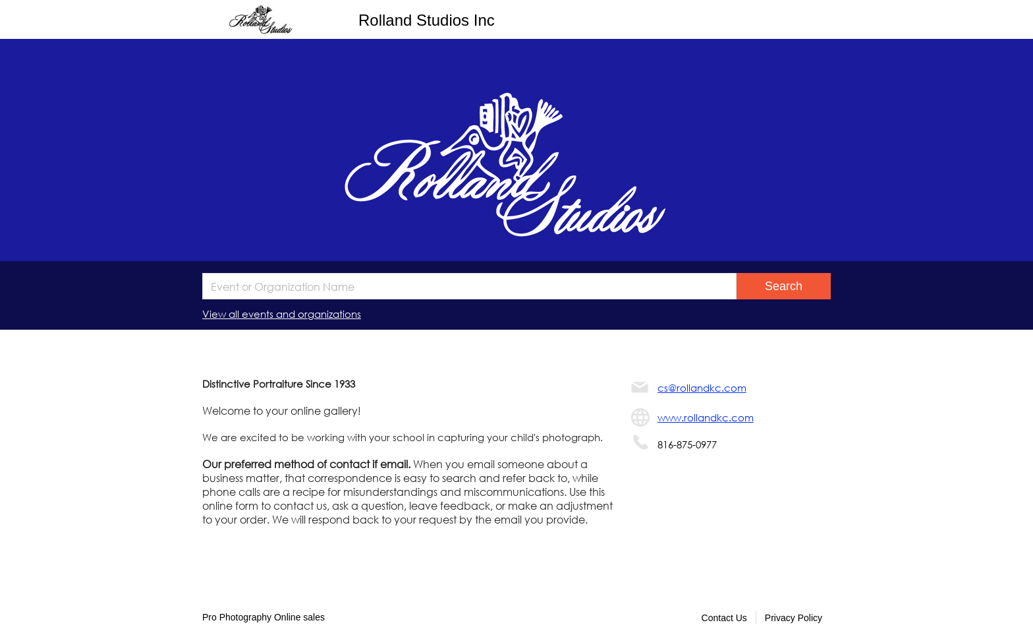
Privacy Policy (793, 618)
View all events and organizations (281, 313)
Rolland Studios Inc (426, 20)
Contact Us (724, 618)
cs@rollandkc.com (701, 387)
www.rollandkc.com (705, 417)
